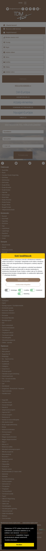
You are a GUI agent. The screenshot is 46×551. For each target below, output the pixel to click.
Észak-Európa (6, 190)
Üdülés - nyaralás (7, 342)
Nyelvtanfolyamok (7, 459)
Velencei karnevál (7, 511)
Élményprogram (6, 371)
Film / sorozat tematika (9, 378)
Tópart (4, 496)
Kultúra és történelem (8, 313)
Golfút (4, 298)
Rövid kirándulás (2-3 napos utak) (11, 471)
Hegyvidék (5, 400)
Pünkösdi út (5, 466)
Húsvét (4, 247)
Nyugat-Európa (6, 207)
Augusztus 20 (6, 354)
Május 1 (4, 442)
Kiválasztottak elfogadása (23, 284)
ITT (3, 275)
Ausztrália (5, 170)
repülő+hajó (5, 231)
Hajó (3, 226)
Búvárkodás (5, 361)
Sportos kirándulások (8, 327)
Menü (23, 3)
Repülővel (5, 233)
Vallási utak (5, 503)
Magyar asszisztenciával (9, 437)
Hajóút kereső (11, 32)
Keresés (23, 79)
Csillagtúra (5, 366)
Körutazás (5, 315)
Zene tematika (6, 518)
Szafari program (7, 481)
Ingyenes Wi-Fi (6, 412)
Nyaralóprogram (7, 320)
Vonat (4, 238)
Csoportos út (6, 369)
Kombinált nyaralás (7, 308)
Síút (3, 323)
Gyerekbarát (5, 386)
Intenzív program (7, 415)
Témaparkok (5, 486)
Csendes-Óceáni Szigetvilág (10, 175)
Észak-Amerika (6, 187)
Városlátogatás (6, 337)
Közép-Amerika (6, 200)
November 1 (5, 456)
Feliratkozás (23, 155)
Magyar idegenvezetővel (9, 439)
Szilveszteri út (6, 484)
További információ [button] (11, 540)
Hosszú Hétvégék (7, 405)
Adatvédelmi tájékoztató (30, 523)
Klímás (4, 427)
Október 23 (5, 461)
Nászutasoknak (6, 454)
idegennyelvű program (8, 410)
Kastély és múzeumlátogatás (10, 419)
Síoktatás (5, 476)
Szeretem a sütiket (23, 280)
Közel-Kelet (5, 197)
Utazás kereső (11, 25)
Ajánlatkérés (37, 525)
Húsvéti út (5, 407)
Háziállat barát (6, 393)
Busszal (4, 216)
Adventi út (5, 349)
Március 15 (5, 444)
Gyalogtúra (5, 300)
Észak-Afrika (6, 185)
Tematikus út (6, 330)
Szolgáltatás (5, 236)
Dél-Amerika (5, 180)
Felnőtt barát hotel (7, 376)
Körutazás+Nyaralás (8, 318)
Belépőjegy (5, 356)
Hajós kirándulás (7, 391)
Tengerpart (5, 489)
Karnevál (4, 252)
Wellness (4, 516)
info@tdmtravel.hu (13, 8)
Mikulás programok (7, 452)
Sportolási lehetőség (8, 479)
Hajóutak (4, 192)
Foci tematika (6, 381)
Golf (3, 383)
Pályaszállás (5, 464)
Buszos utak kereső (13, 29)
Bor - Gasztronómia (7, 359)
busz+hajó (5, 218)
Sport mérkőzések (7, 325)
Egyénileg (5, 221)
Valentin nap (5, 501)
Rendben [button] (19, 544)
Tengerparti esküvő (7, 332)
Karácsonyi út (6, 417)
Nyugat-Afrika (6, 204)
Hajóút (4, 303)
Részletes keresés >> (23, 86)
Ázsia (3, 172)
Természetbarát (7, 491)
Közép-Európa (6, 202)
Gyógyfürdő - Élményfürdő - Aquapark (13, 388)
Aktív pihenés (6, 351)
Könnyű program (7, 432)
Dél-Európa (5, 182)
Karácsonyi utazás (7, 249)
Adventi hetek (6, 245)
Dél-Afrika (5, 177)
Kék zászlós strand (7, 422)
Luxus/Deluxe (6, 434)
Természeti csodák (7, 335)
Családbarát (5, 364)
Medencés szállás (7, 447)
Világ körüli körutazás (8, 209)
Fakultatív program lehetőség (10, 374)
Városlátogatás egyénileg (9, 508)
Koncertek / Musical (7, 310)
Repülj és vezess (7, 469)
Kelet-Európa (6, 195)
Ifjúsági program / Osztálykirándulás (12, 305)
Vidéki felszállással (7, 513)
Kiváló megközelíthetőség (9, 424)
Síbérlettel (5, 474)
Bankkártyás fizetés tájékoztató (10, 523)
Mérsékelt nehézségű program (11, 449)
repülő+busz (5, 228)
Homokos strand (7, 402)
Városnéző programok (8, 340)
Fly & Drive (5, 223)
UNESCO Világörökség (8, 498)
